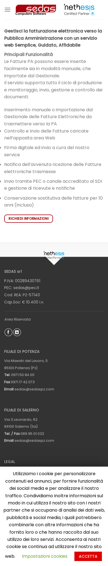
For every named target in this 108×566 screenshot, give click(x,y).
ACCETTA (88, 556)
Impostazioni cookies (44, 556)
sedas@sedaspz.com (34, 389)
